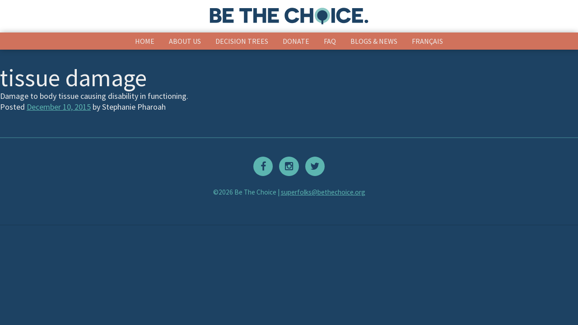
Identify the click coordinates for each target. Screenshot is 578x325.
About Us (185, 41)
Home (144, 41)
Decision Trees (241, 41)
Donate (296, 41)
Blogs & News (373, 41)
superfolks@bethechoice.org (323, 192)
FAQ (330, 41)
